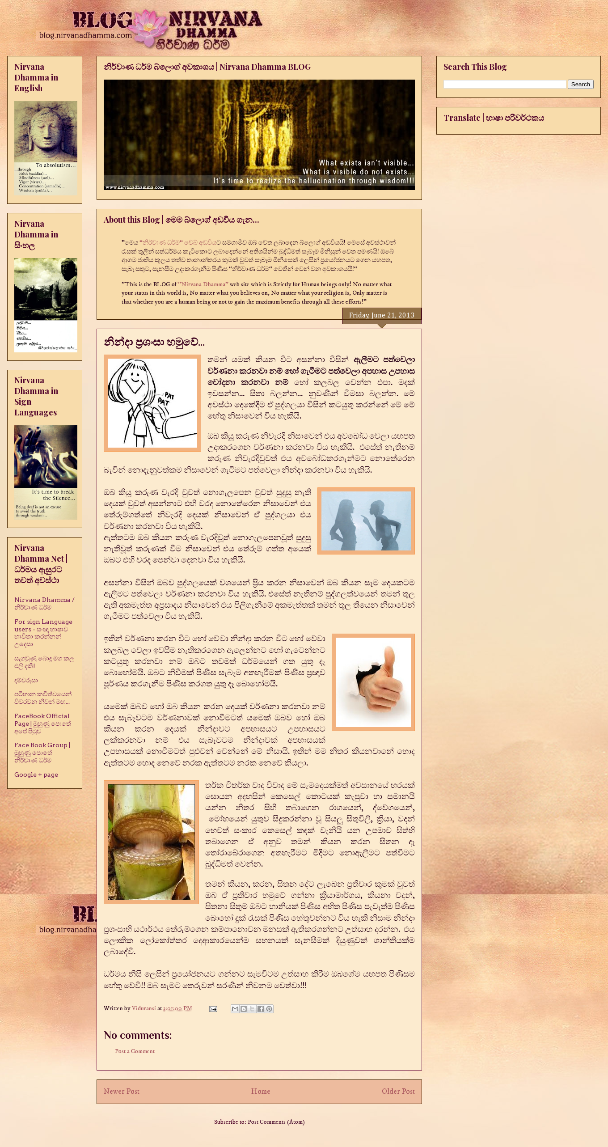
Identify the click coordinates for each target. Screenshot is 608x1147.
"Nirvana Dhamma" (204, 284)
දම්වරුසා (26, 680)
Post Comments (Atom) (276, 1122)
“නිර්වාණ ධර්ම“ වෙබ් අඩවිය (177, 243)
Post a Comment (135, 1051)
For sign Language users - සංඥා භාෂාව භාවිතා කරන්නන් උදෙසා (43, 633)
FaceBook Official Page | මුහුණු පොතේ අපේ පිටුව (42, 723)
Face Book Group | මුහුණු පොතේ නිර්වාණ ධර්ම (42, 752)
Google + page (36, 774)
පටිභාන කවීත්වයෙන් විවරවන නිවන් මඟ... (43, 697)
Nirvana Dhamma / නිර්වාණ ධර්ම (44, 603)
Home (260, 1091)
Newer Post (121, 1091)
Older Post (398, 1091)
